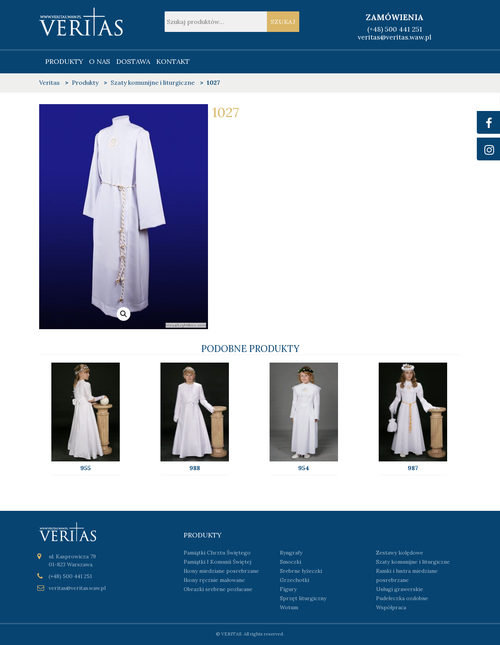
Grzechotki (294, 580)
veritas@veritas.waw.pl (395, 37)
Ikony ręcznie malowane (214, 580)
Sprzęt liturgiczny (303, 598)
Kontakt (173, 61)
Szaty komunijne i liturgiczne (413, 561)
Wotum (289, 607)
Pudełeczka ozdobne (402, 598)
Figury (288, 589)
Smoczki (290, 561)
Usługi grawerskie (399, 589)
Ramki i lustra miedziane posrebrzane (407, 575)
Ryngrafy (291, 552)
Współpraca (391, 607)
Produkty (64, 61)
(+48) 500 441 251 (394, 29)
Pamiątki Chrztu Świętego (217, 552)
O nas (99, 61)
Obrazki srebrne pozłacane (218, 589)
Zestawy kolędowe (399, 552)
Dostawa (133, 61)
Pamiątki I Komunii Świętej (217, 561)
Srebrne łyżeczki (301, 570)
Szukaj (283, 21)
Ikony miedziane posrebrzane (221, 570)
